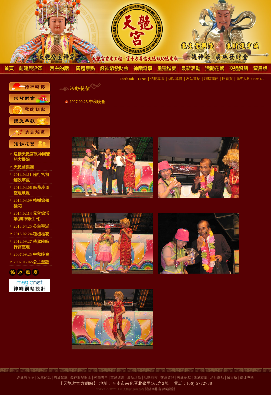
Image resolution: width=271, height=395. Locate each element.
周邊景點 (61, 377)
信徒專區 (157, 79)
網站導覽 (175, 79)
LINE (142, 79)
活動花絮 (151, 377)
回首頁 (227, 79)
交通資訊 (167, 377)
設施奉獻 (201, 377)
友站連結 (193, 79)
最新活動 (134, 377)
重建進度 (118, 377)
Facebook (126, 79)
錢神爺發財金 (80, 377)
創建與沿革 (26, 377)
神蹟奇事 (101, 377)
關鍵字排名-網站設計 (160, 389)
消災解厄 (217, 377)
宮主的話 (44, 377)
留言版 (232, 377)
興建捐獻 (184, 377)
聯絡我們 (211, 79)
